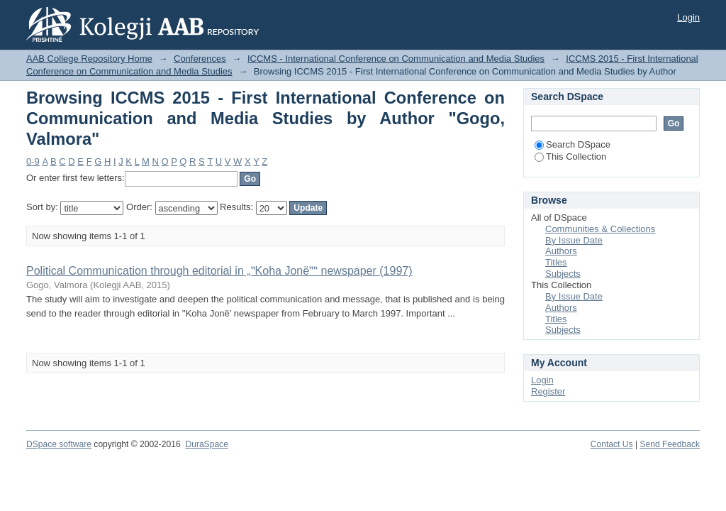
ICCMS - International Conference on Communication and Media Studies (395, 58)
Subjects (563, 273)
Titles (556, 262)
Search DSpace (572, 144)
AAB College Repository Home (89, 58)
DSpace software (58, 444)
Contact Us (612, 444)
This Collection (570, 156)
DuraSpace (206, 444)
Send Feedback (670, 444)
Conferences (200, 58)
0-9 (33, 161)
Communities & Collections (600, 229)
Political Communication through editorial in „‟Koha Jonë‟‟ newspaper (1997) (219, 271)
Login (688, 17)
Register (548, 391)
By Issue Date (574, 240)
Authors (561, 251)
